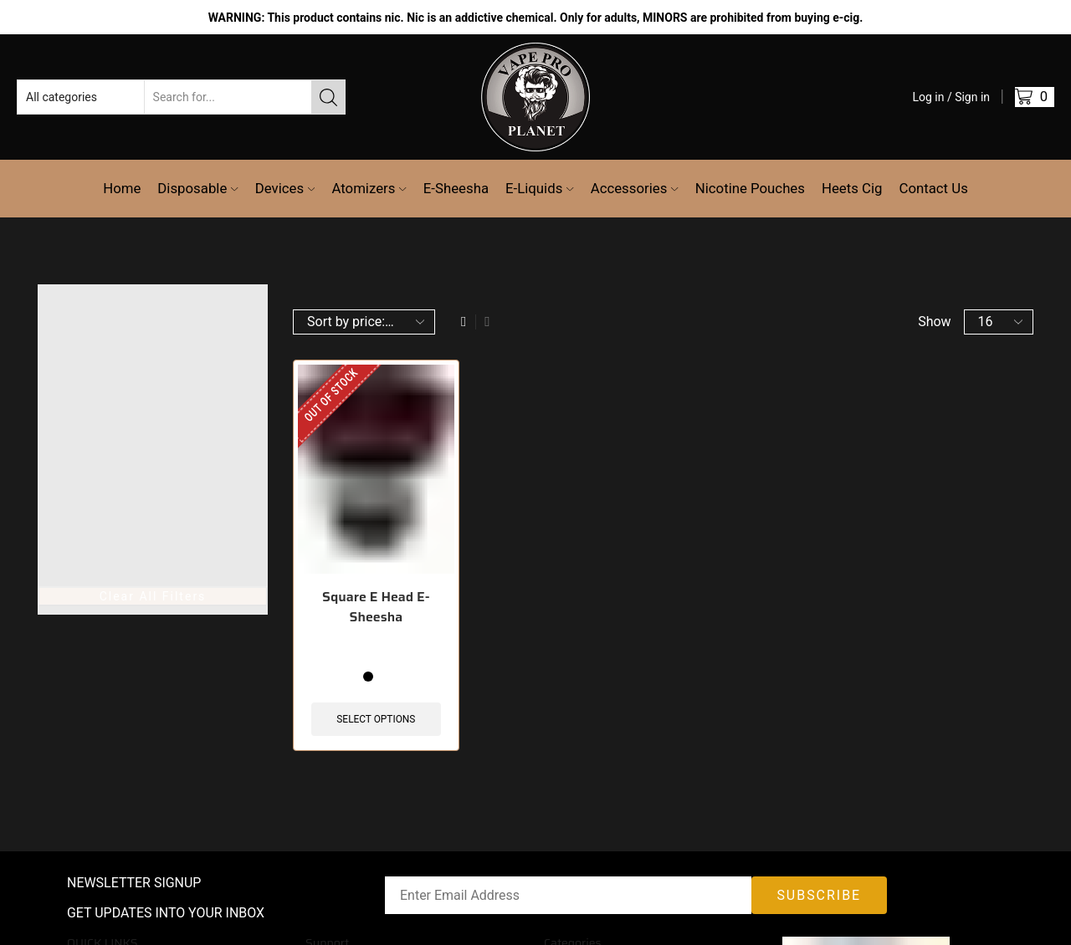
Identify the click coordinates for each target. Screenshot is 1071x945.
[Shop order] (364, 322)
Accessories (635, 188)
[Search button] (328, 97)
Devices (285, 188)
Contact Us (933, 188)
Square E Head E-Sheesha (376, 607)
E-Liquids (539, 188)
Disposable (197, 188)
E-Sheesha (456, 188)
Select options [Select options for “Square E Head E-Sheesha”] (375, 719)
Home (122, 188)
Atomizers (368, 188)
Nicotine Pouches (750, 188)
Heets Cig (852, 188)
